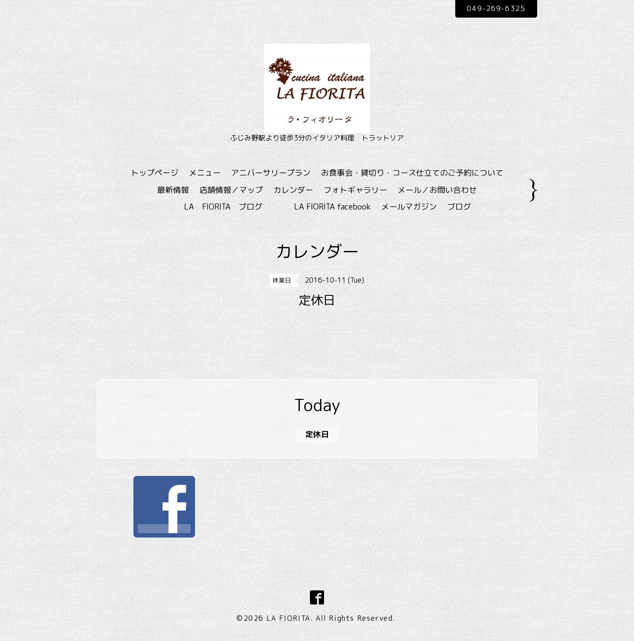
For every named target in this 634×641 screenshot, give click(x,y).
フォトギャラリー (355, 189)
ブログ (459, 206)
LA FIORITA (288, 618)
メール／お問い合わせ (437, 189)
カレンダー (293, 189)
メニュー (205, 172)
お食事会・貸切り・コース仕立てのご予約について (412, 172)
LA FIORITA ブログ (236, 206)
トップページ (154, 172)
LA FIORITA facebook (332, 206)
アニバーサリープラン (270, 172)
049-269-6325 (496, 8)
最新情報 (173, 189)
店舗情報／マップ (231, 189)
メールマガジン (409, 206)
